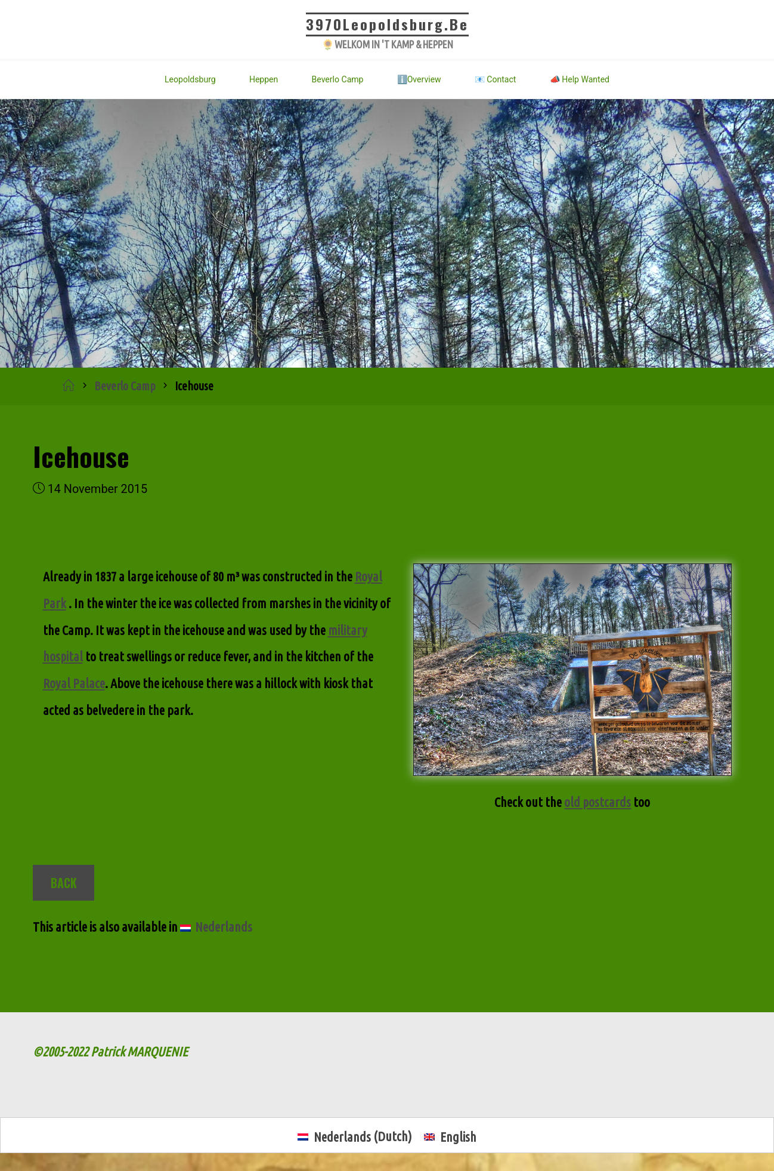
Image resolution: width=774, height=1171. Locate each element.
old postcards (597, 801)
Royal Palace (74, 681)
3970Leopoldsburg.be (386, 24)
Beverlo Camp (125, 386)
